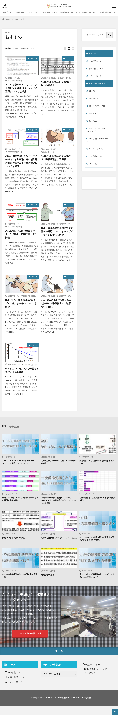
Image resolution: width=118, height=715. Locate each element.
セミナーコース (96, 77)
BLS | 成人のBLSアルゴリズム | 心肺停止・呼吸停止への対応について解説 (57, 306)
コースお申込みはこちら (30, 644)
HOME (8, 19)
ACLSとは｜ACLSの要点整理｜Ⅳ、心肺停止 (57, 84)
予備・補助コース (97, 69)
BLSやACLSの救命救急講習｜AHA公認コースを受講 (68, 708)
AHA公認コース (96, 62)
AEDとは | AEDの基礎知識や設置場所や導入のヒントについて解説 (97, 548)
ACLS (41, 12)
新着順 (8, 48)
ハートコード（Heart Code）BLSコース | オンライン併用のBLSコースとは (19, 467)
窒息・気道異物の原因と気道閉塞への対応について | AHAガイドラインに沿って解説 (57, 233)
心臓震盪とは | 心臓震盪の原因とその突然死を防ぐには (97, 507)
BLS (34, 12)
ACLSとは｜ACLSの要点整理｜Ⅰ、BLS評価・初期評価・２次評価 (21, 236)
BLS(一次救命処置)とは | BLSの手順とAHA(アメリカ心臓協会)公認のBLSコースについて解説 (59, 508)
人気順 (16, 48)
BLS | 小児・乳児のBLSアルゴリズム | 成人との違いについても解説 (21, 306)
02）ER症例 (94, 101)
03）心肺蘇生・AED (98, 109)
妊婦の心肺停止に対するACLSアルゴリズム (58, 548)
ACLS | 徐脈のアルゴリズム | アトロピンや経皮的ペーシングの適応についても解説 (21, 88)
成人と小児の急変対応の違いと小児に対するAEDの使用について (96, 586)
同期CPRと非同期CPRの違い (16, 546)
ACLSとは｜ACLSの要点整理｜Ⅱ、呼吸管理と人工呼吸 (57, 158)
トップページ (8, 12)
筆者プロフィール (55, 12)
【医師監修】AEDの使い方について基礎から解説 (58, 466)
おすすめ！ (19, 19)
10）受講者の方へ (97, 163)
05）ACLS (33, 59)
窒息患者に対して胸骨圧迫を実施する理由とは (96, 466)
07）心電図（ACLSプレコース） (97, 146)
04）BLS (70, 206)
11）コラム (94, 171)
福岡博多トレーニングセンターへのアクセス (88, 12)
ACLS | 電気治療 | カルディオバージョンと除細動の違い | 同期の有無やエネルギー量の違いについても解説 (21, 162)
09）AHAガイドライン (100, 155)
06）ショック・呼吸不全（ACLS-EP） (98, 135)
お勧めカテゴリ (28, 48)
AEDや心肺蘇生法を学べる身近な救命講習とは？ (19, 586)
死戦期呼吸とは (48, 584)
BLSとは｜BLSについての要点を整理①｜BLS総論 (20, 373)
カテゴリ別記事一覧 (98, 85)
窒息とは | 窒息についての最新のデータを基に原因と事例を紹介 (20, 507)
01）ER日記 (94, 93)
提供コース (23, 12)
